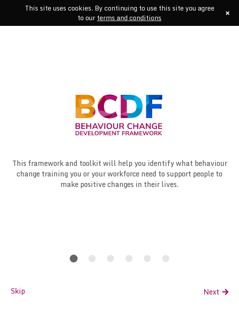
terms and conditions (129, 18)
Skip (18, 291)
